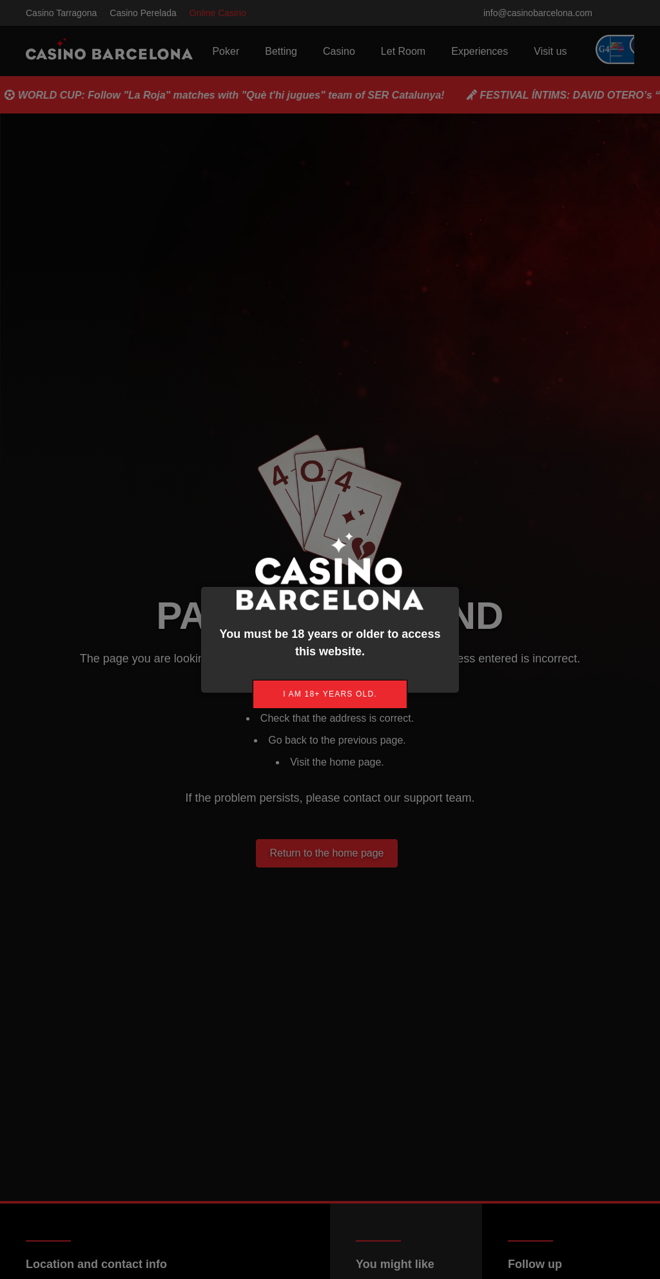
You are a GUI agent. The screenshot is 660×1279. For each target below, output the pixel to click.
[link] (330, 694)
